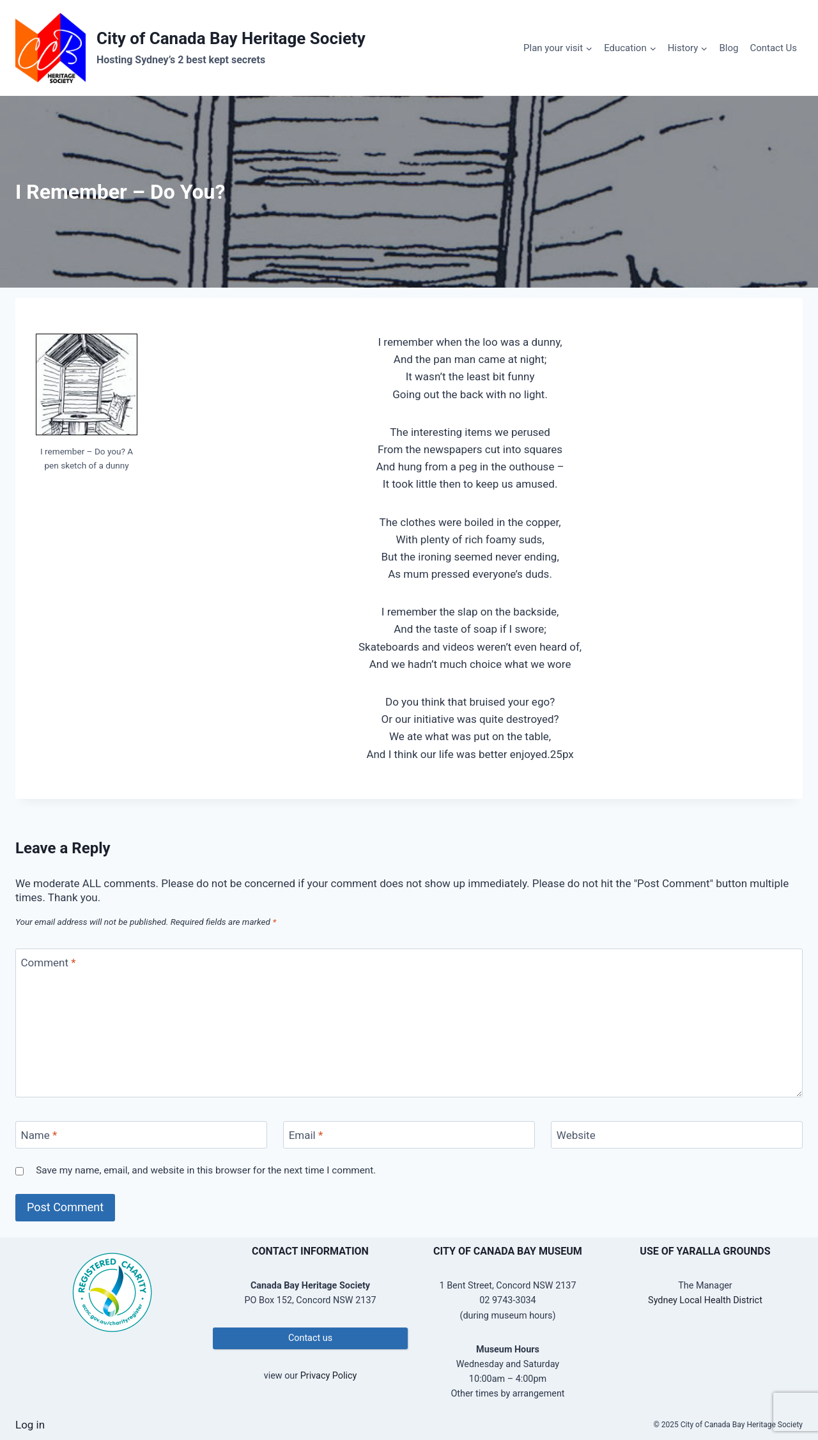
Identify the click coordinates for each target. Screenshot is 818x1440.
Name (39, 1135)
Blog (728, 48)
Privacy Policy (328, 1375)
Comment (48, 962)
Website (576, 1135)
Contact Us (773, 48)
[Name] (141, 1135)
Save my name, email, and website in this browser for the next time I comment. (206, 1170)
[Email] (409, 1135)
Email (306, 1135)
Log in (30, 1424)
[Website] (677, 1135)
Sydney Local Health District (705, 1300)
